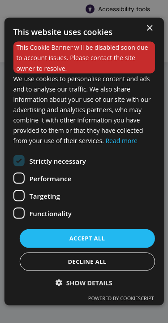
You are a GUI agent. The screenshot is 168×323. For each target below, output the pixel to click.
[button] (84, 282)
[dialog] (84, 162)
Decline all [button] (87, 261)
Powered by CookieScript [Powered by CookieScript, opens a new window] (121, 297)
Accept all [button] (87, 238)
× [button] (149, 28)
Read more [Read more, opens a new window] (121, 140)
